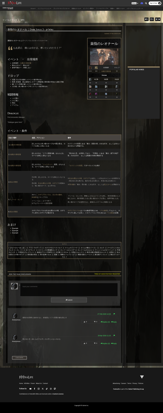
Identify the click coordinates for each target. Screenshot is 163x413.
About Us (39, 383)
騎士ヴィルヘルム (64, 257)
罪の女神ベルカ (54, 254)
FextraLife (116, 389)
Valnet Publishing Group (136, 389)
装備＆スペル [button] (76, 8)
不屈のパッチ (16, 252)
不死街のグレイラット (32, 252)
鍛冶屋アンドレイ (110, 254)
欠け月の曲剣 (57, 195)
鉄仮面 (34, 197)
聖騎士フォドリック (76, 254)
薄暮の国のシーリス (94, 254)
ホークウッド (33, 250)
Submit (68, 300)
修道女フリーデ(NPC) (50, 252)
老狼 (64, 254)
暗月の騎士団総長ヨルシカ (102, 252)
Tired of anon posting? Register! (106, 274)
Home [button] (33, 8)
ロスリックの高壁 (76, 165)
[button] (134, 3)
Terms (129, 383)
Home (21, 383)
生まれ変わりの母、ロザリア (48, 183)
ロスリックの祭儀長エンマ (50, 250)
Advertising (116, 383)
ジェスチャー (48, 164)
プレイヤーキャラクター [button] (61, 8)
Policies (140, 383)
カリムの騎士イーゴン (89, 248)
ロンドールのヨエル (87, 250)
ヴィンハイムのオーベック (107, 250)
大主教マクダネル (67, 252)
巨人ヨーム (108, 183)
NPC (23, 20)
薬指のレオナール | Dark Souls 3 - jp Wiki (31, 29)
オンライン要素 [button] (88, 8)
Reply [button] (113, 322)
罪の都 (71, 183)
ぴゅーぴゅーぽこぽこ (18, 248)
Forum (33, 383)
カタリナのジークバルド (54, 248)
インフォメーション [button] (44, 8)
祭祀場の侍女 (41, 254)
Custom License (58, 394)
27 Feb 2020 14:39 (103, 314)
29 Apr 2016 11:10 (103, 335)
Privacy (135, 383)
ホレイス (22, 250)
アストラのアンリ (36, 248)
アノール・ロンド (16, 199)
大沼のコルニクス (83, 252)
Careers (123, 383)
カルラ (102, 248)
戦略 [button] (112, 8)
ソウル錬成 (103, 209)
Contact (45, 383)
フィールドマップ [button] (102, 8)
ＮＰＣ (64, 244)
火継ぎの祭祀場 (105, 71)
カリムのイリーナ (72, 248)
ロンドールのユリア (70, 250)
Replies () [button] (104, 322)
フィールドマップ (9, 20)
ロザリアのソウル (44, 195)
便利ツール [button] (120, 8)
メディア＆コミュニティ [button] (135, 8)
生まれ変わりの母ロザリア (23, 254)
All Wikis (27, 383)
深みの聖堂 (14, 182)
